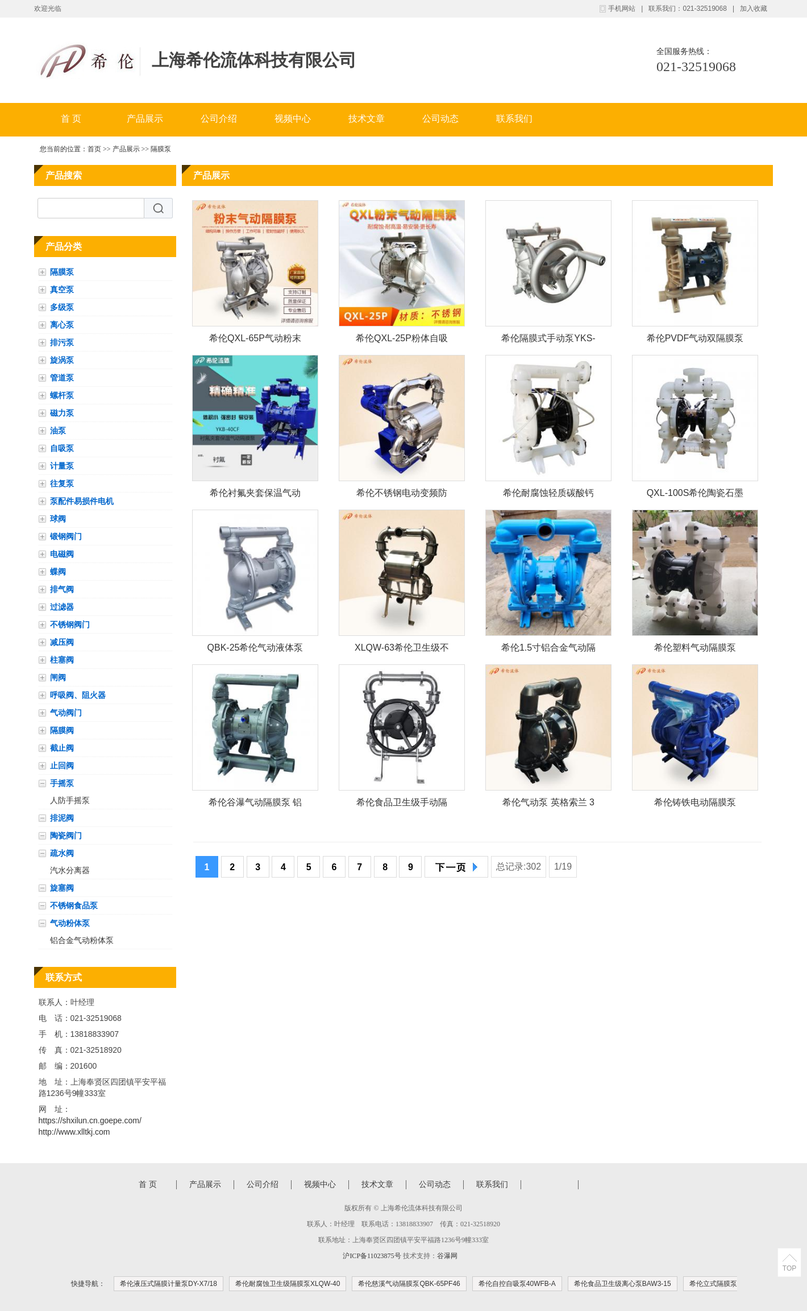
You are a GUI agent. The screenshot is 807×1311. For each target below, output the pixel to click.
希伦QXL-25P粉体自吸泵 (402, 340)
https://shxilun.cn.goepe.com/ (90, 1120)
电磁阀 (62, 554)
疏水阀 (62, 853)
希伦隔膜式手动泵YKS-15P (548, 340)
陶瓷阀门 (66, 835)
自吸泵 (62, 448)
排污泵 (62, 342)
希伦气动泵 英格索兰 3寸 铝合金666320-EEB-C (549, 804)
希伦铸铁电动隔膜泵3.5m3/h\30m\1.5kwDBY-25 (695, 804)
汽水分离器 (70, 870)
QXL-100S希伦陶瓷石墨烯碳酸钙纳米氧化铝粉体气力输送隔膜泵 (695, 495)
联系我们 (514, 118)
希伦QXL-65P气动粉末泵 (255, 340)
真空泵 (62, 289)
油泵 (58, 430)
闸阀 (58, 677)
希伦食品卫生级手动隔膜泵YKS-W (401, 804)
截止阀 (62, 747)
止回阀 (62, 765)
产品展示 (145, 118)
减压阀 (62, 642)
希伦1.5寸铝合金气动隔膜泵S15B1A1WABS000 (549, 650)
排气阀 (62, 589)
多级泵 (62, 307)
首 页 (71, 118)
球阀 (58, 518)
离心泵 (62, 324)
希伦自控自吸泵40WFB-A (517, 1284)
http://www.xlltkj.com (74, 1131)
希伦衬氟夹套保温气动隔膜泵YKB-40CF (255, 495)
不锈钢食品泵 (74, 905)
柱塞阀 (62, 659)
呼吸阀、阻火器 (78, 695)
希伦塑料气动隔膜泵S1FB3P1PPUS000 (695, 650)
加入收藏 (753, 9)
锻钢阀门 (66, 536)
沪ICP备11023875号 (372, 1256)
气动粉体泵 (70, 923)
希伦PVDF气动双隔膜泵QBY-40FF (695, 340)
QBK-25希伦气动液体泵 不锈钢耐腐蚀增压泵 (255, 650)
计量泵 (62, 465)
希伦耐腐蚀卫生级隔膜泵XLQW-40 (287, 1284)
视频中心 (292, 118)
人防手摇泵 (70, 800)
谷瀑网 (447, 1256)
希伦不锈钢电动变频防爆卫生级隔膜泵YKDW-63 (401, 495)
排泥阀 (62, 817)
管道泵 (62, 377)
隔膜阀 (62, 730)
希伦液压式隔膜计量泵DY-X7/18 (168, 1284)
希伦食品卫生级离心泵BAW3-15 (622, 1284)
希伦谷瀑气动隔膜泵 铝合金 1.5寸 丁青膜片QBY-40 (255, 804)
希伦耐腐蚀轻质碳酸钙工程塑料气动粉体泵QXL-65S (548, 495)
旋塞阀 (62, 887)
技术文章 (366, 118)
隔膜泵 (161, 149)
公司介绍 (219, 118)
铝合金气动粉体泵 (82, 940)
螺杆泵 (62, 395)
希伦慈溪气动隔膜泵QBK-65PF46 (409, 1284)
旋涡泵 (62, 360)
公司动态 (440, 118)
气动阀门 (66, 712)
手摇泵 (62, 783)
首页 (94, 149)
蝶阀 (58, 571)
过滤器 (62, 606)
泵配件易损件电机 (82, 501)
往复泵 (62, 483)
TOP (789, 1268)
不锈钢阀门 (70, 624)
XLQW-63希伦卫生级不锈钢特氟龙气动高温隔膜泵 (402, 650)
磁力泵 (62, 412)
